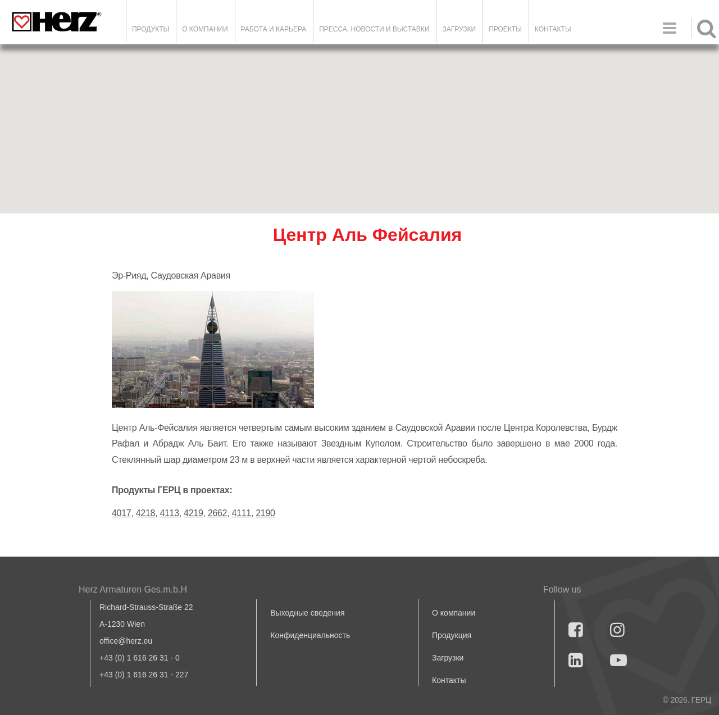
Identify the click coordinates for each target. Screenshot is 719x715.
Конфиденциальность (310, 635)
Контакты (553, 29)
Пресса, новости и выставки (374, 29)
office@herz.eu (125, 640)
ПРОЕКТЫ (505, 29)
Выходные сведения (307, 612)
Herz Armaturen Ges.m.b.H (133, 589)
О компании (204, 29)
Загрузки (447, 657)
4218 (145, 513)
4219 (193, 513)
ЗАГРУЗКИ (459, 29)
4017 (121, 513)
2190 (265, 513)
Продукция (451, 635)
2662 (217, 513)
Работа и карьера (274, 29)
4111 (241, 513)
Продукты (150, 29)
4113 (169, 513)
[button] (359, 118)
